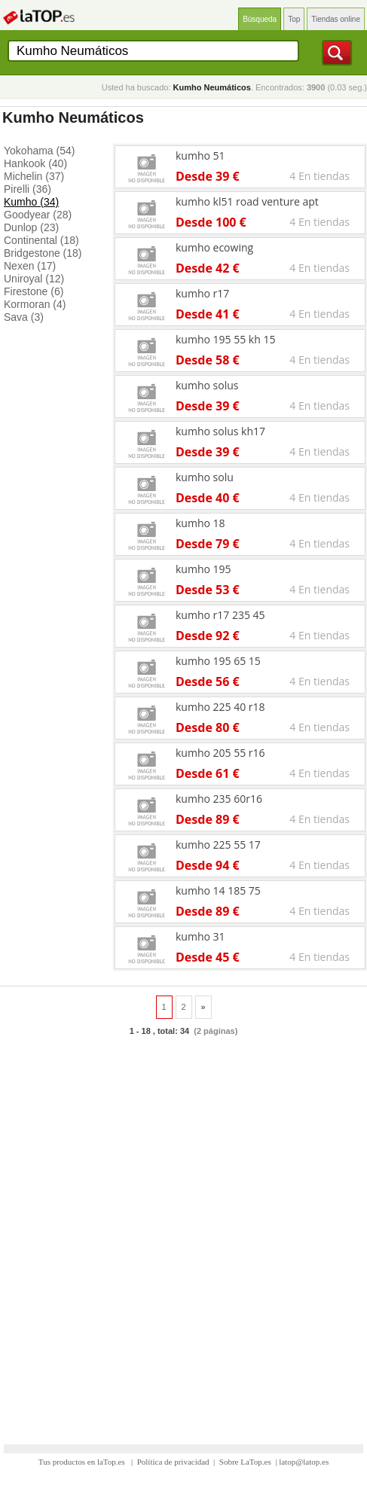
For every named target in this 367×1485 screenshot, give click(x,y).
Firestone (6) (33, 291)
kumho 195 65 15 (218, 661)
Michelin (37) (34, 176)
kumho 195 (203, 569)
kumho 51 (200, 155)
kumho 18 (200, 523)
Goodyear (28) (38, 215)
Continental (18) (41, 240)
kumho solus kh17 (220, 431)
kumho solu (205, 477)
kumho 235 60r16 (219, 798)
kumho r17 (202, 293)
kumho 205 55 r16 (220, 753)
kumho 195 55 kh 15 (225, 339)
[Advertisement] (183, 1233)
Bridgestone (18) (43, 253)
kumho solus (207, 385)
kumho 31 (200, 936)
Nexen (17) (30, 266)
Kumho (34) (31, 202)
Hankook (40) (35, 163)
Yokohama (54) (39, 151)
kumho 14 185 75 (218, 890)
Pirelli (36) (27, 189)
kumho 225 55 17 (218, 844)
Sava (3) (24, 317)
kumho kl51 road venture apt (247, 201)
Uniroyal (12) (34, 279)
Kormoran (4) (35, 304)
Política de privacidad (173, 1461)
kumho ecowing (214, 247)
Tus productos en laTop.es (82, 1461)
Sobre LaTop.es (245, 1461)
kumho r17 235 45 (220, 615)
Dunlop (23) (31, 227)
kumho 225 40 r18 (220, 707)
